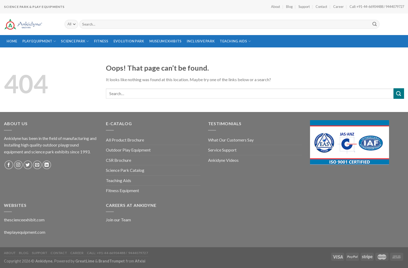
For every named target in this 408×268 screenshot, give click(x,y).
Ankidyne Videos (223, 160)
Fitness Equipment (122, 190)
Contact (321, 6)
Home (12, 41)
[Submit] (374, 24)
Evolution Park (129, 41)
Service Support (222, 149)
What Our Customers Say (231, 139)
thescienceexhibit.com (24, 219)
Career (338, 6)
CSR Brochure (118, 160)
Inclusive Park (201, 41)
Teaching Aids (235, 41)
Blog (289, 6)
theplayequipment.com (24, 232)
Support (304, 6)
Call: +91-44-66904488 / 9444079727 (377, 6)
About (275, 6)
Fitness (101, 41)
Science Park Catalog (125, 170)
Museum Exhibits (165, 41)
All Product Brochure (125, 139)
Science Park (75, 41)
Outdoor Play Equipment (128, 149)
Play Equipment (39, 41)
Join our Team (118, 219)
